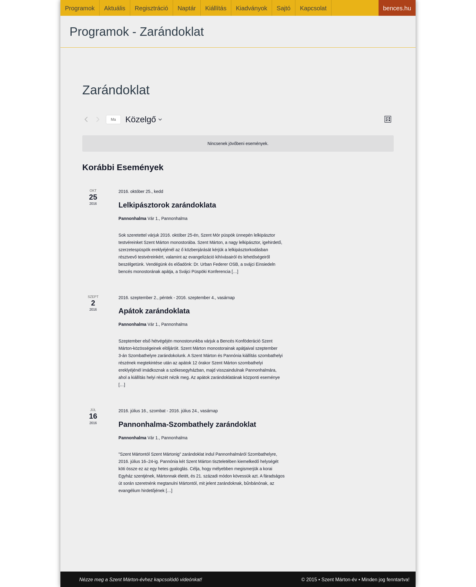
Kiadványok (251, 8)
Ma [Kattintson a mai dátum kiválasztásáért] (113, 119)
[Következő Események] (97, 119)
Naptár (187, 8)
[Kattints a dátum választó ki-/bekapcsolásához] (143, 119)
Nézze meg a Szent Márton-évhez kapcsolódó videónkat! (140, 579)
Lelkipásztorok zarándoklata (167, 205)
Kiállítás (215, 8)
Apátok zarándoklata (154, 311)
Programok (80, 8)
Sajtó (284, 8)
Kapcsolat (313, 8)
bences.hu (397, 8)
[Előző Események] (86, 119)
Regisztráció (151, 8)
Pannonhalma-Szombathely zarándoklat (187, 424)
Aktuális (114, 8)
